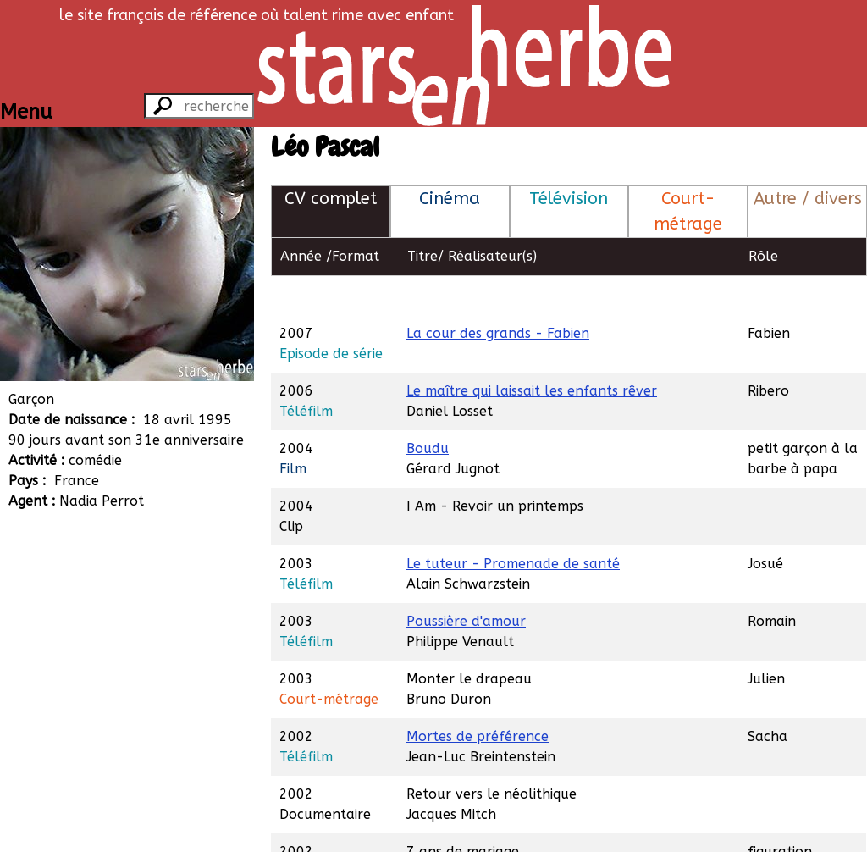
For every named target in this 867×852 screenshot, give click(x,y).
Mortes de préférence (477, 697)
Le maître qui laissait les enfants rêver (531, 352)
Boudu (427, 409)
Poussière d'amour (466, 582)
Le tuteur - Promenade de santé (513, 525)
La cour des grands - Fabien (497, 294)
